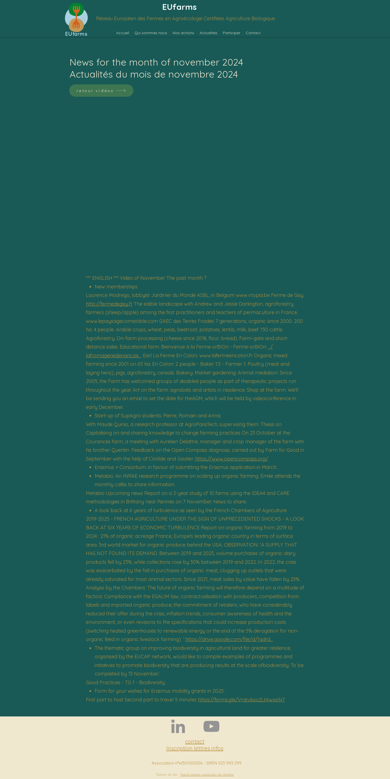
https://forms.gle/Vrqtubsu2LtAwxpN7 (241, 700)
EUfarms (179, 7)
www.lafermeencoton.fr (226, 355)
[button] (151, 33)
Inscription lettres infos (194, 748)
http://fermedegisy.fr (109, 304)
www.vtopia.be (253, 295)
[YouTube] (211, 726)
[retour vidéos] (101, 90)
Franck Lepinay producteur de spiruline (207, 774)
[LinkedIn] (178, 726)
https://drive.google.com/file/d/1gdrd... (229, 639)
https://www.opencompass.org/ (231, 459)
